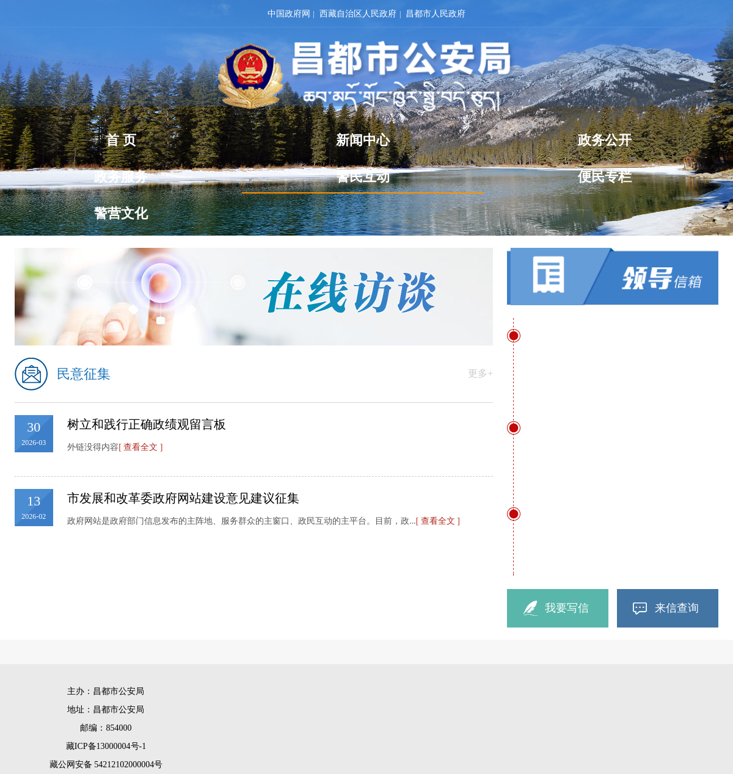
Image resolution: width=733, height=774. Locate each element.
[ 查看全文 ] (140, 447)
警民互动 (363, 180)
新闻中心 (363, 140)
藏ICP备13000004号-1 (106, 746)
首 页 (121, 140)
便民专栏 (605, 176)
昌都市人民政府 (435, 13)
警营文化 (121, 213)
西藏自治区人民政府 (357, 13)
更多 (480, 373)
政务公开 (605, 140)
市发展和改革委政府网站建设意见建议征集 (183, 498)
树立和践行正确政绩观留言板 (146, 424)
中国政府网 (289, 13)
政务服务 (121, 176)
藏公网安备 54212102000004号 (106, 764)
